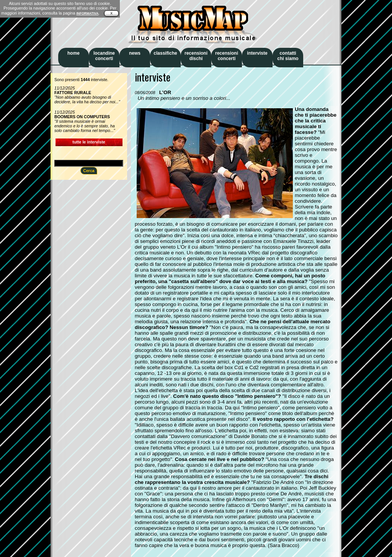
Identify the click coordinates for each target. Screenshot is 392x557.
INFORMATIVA (87, 13)
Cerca (89, 170)
